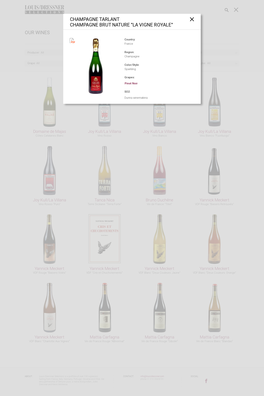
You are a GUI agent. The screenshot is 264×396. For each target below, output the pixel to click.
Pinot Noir (131, 83)
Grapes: (129, 77)
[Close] (192, 19)
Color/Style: (132, 65)
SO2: (127, 91)
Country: (129, 39)
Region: (129, 52)
